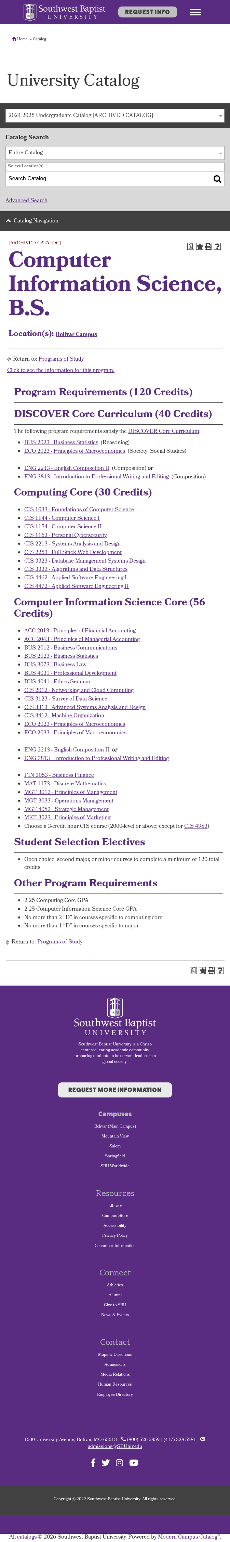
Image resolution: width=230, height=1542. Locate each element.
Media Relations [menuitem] (115, 1375)
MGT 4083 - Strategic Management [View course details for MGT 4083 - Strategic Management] (66, 809)
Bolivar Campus (76, 334)
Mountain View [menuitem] (115, 1136)
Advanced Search (26, 201)
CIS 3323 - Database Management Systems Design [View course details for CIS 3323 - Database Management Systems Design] (85, 561)
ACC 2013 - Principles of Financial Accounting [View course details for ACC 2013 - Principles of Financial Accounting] (80, 631)
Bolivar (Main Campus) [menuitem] (115, 1126)
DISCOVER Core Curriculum (163, 431)
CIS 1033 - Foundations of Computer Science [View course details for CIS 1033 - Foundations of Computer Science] (79, 510)
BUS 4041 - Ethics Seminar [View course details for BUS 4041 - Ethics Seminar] (57, 682)
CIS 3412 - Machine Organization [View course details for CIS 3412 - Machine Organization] (64, 716)
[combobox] (115, 116)
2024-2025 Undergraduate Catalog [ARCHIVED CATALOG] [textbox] (81, 115)
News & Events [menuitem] (115, 1315)
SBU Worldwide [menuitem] (115, 1166)
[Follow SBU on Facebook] (93, 1463)
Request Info (147, 12)
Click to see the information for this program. (60, 370)
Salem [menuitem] (115, 1146)
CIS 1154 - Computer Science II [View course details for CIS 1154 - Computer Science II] (63, 527)
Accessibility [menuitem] (115, 1226)
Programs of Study (61, 359)
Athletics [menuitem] (115, 1285)
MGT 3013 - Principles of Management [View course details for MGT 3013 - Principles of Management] (70, 792)
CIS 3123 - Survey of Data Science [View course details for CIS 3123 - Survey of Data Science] (65, 699)
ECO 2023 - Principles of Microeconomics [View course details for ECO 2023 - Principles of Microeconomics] (74, 451)
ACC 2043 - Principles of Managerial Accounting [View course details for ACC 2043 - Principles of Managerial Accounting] (82, 639)
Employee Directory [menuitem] (115, 1395)
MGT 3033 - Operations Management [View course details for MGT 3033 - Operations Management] (68, 801)
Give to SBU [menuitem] (115, 1305)
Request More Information (115, 1090)
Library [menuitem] (115, 1206)
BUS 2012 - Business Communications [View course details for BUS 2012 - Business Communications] (70, 648)
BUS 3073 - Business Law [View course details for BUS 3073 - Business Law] (55, 665)
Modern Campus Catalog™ (189, 1537)
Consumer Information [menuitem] (115, 1246)
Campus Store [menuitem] (115, 1216)
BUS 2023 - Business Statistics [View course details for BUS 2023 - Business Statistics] (61, 443)
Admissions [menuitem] (115, 1365)
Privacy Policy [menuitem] (115, 1236)
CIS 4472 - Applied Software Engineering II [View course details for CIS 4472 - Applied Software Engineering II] (76, 586)
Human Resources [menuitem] (115, 1385)
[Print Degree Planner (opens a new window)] (190, 246)
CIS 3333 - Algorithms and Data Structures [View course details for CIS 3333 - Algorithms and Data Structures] (75, 569)
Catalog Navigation (36, 221)
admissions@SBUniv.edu (115, 1447)
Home (20, 39)
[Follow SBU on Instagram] (119, 1463)
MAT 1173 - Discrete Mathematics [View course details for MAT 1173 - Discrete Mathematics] (65, 784)
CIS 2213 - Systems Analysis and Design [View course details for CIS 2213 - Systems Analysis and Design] (72, 544)
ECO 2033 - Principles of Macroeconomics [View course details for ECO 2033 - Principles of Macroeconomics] (75, 733)
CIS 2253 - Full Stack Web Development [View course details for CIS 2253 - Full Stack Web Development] (73, 552)
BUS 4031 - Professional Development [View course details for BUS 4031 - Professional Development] (70, 673)
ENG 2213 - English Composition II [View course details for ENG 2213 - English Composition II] (66, 468)
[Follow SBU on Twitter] (106, 1463)
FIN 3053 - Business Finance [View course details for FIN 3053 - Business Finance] (59, 775)
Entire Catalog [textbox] (26, 153)
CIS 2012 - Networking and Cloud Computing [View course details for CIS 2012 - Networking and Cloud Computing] (79, 690)
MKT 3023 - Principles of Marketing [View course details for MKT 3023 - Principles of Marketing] (67, 818)
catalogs (27, 1537)
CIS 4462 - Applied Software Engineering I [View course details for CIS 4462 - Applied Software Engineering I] (75, 578)
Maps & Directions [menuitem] (115, 1355)
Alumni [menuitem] (115, 1295)
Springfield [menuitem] (115, 1156)
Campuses (115, 1114)
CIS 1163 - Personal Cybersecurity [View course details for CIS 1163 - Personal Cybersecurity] (65, 535)
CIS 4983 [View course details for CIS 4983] (195, 826)
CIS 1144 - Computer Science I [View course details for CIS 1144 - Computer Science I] (62, 518)
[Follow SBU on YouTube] (133, 1463)
